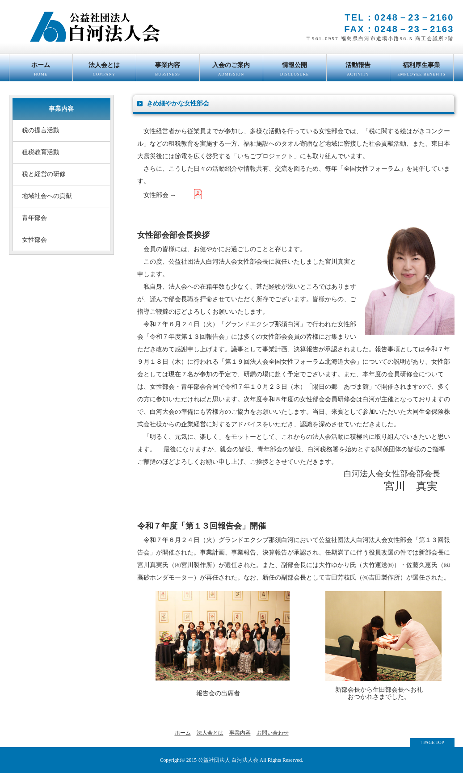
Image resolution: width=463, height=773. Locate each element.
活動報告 (358, 71)
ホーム (40, 71)
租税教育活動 (40, 152)
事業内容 (167, 71)
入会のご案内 (231, 71)
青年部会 (34, 217)
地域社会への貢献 (47, 196)
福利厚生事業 (421, 71)
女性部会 (34, 239)
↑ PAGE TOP (432, 742)
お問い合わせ (273, 733)
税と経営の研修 (44, 174)
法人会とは (104, 71)
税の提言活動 (40, 130)
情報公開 (294, 71)
